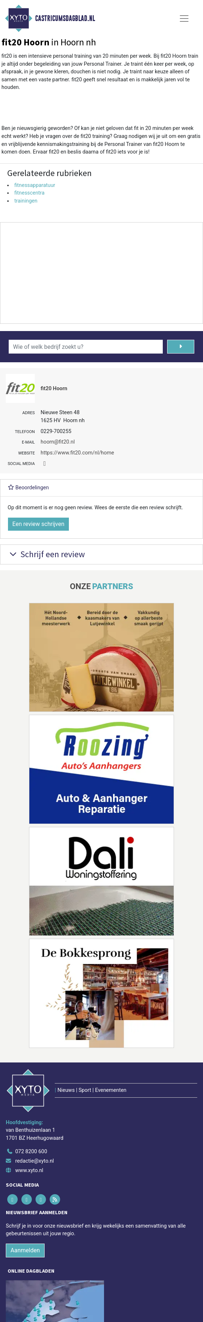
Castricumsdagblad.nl (65, 18)
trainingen (25, 201)
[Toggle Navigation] (184, 18)
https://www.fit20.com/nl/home (77, 453)
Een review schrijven (38, 524)
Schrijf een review (46, 554)
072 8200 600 (31, 1151)
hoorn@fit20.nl (58, 442)
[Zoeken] (180, 347)
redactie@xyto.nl (34, 1161)
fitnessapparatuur (34, 185)
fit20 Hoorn (54, 388)
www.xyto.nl (29, 1170)
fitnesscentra (29, 193)
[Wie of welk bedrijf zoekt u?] (86, 347)
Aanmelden (25, 1250)
